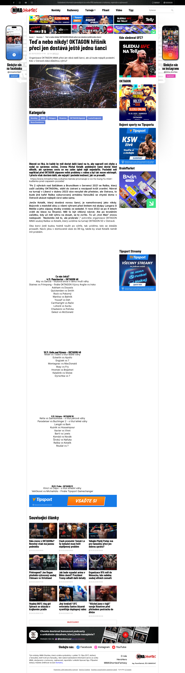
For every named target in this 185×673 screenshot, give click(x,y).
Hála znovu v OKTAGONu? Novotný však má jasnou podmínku (41, 544)
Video (119, 10)
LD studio (128, 670)
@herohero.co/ (70, 639)
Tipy (131, 10)
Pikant (105, 10)
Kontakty (59, 663)
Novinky (55, 10)
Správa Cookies (84, 670)
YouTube (119, 647)
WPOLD (55, 54)
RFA (98, 567)
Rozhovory (73, 10)
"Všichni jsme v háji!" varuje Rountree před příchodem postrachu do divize (101, 608)
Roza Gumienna (37, 122)
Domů (31, 37)
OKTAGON (40, 536)
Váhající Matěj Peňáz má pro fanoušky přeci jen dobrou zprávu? (101, 544)
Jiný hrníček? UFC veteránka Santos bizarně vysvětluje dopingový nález (72, 607)
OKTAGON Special (77, 118)
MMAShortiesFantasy (115, 663)
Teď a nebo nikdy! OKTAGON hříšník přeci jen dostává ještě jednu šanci (73, 37)
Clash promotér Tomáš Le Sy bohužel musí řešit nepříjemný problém (72, 544)
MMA (43, 118)
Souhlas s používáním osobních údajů (104, 670)
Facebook (84, 647)
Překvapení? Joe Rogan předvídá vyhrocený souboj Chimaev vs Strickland (42, 575)
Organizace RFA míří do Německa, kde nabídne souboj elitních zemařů (100, 575)
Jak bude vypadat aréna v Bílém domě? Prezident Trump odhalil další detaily (72, 575)
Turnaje (90, 10)
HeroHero (122, 660)
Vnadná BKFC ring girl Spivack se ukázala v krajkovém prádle (40, 607)
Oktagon (52, 118)
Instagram (102, 647)
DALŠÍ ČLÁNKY (73, 622)
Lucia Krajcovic (94, 118)
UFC (68, 567)
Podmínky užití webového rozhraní (66, 670)
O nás (124, 656)
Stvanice (62, 118)
